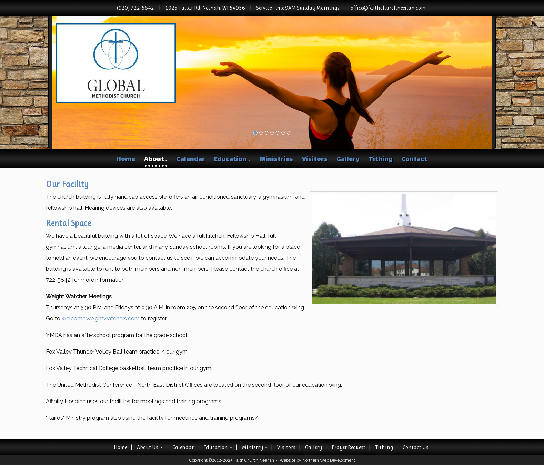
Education (232, 159)
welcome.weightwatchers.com (101, 318)
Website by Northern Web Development (317, 460)
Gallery (348, 159)
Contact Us (416, 447)
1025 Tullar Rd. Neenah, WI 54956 (205, 7)
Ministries (276, 159)
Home (126, 159)
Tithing (381, 159)
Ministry (255, 447)
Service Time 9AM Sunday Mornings (298, 7)
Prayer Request (348, 447)
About (156, 159)
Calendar (191, 159)
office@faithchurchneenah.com (388, 7)
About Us (150, 447)
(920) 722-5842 (135, 7)
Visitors (315, 159)
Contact (414, 159)
